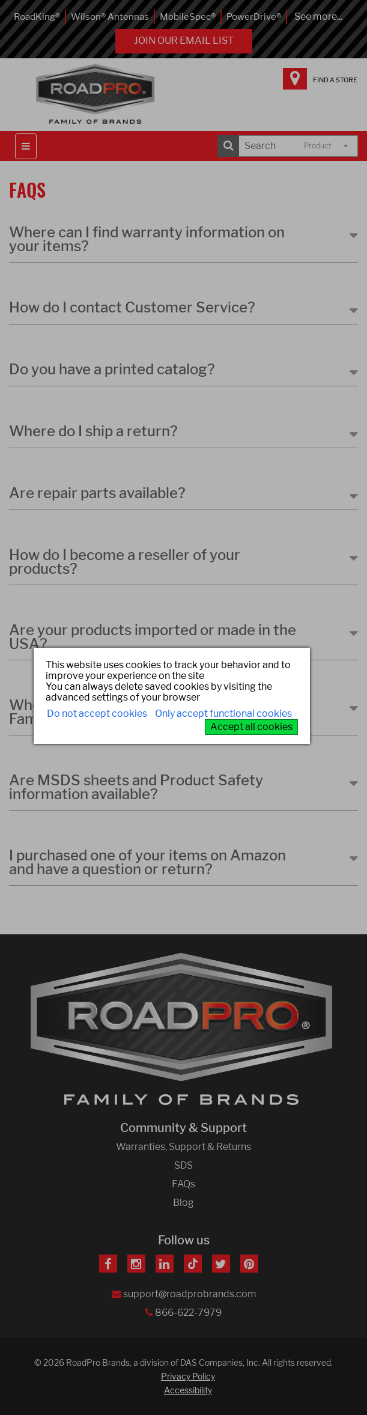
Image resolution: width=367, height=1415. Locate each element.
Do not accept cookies (97, 713)
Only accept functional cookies (223, 713)
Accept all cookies (251, 726)
